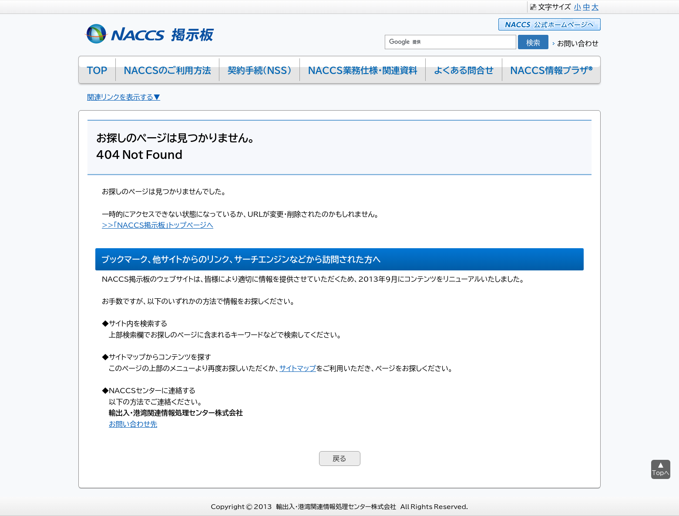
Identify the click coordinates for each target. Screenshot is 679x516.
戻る (339, 458)
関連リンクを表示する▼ (123, 96)
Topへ (660, 473)
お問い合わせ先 (133, 423)
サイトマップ (297, 368)
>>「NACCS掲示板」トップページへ (157, 224)
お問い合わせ (577, 43)
